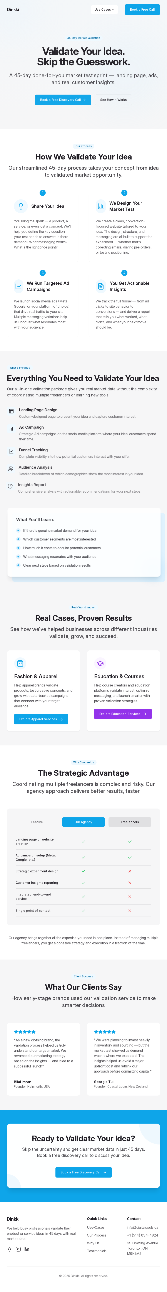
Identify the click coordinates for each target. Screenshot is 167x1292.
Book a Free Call (142, 9)
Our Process (97, 1235)
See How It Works (113, 101)
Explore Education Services (123, 716)
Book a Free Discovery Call (63, 101)
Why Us (93, 1243)
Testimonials (97, 1251)
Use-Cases (96, 1227)
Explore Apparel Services (41, 721)
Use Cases (104, 9)
